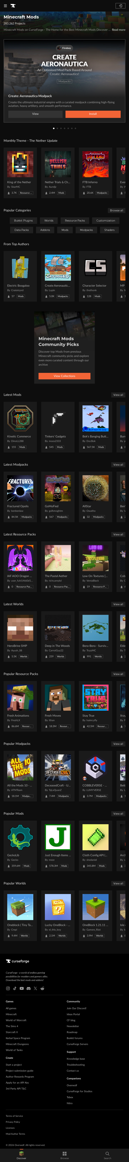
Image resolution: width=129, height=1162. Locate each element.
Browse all (116, 210)
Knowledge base (76, 1059)
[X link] (35, 988)
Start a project (14, 1065)
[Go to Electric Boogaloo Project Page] (20, 276)
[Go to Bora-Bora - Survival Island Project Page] (95, 636)
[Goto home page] (13, 6)
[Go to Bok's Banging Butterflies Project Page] (95, 427)
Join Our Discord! (76, 1008)
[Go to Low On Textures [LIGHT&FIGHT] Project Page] (95, 566)
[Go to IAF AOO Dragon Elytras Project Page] (20, 566)
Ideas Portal (73, 1014)
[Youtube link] (22, 988)
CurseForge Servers (77, 1044)
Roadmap (72, 1032)
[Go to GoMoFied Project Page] (58, 497)
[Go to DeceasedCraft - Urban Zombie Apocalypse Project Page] (58, 776)
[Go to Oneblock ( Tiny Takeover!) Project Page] (20, 915)
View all (118, 395)
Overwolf (72, 1085)
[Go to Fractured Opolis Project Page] (20, 497)
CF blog (71, 1020)
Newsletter (73, 1026)
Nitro (70, 1103)
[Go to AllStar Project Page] (95, 497)
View (35, 113)
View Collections (64, 376)
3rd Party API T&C (16, 1088)
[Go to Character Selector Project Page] (95, 276)
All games (11, 1008)
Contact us (73, 1071)
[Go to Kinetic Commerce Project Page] (20, 427)
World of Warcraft (16, 1020)
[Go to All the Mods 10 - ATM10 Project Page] (20, 776)
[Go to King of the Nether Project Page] (20, 173)
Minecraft (11, 1014)
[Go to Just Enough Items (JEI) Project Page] (58, 846)
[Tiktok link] (15, 988)
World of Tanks (14, 1050)
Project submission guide (19, 1071)
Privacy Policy (13, 1122)
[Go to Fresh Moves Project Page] (58, 706)
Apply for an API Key (17, 1083)
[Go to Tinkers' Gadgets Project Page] (58, 427)
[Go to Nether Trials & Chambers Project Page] (58, 173)
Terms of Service (14, 1116)
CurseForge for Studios (79, 1091)
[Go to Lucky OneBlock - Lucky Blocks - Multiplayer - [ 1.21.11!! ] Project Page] (58, 915)
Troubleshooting (76, 1065)
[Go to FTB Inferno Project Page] (95, 173)
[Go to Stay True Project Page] (95, 706)
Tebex (70, 1097)
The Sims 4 (12, 1026)
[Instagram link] (8, 988)
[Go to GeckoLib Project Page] (20, 846)
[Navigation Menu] (5, 6)
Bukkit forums (75, 1038)
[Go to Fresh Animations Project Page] (20, 706)
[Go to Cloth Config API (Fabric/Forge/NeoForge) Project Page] (95, 846)
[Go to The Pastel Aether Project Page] (58, 566)
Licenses (10, 1128)
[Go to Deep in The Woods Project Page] (58, 636)
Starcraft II (12, 1032)
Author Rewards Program (20, 1077)
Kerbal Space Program (18, 1038)
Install (93, 113)
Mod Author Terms (15, 1134)
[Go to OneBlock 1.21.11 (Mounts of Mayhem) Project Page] (95, 915)
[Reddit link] (42, 988)
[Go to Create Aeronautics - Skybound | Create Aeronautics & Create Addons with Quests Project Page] (58, 276)
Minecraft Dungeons (17, 1044)
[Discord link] (28, 988)
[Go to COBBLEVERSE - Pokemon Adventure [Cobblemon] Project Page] (95, 776)
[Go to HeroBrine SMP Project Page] (20, 636)
